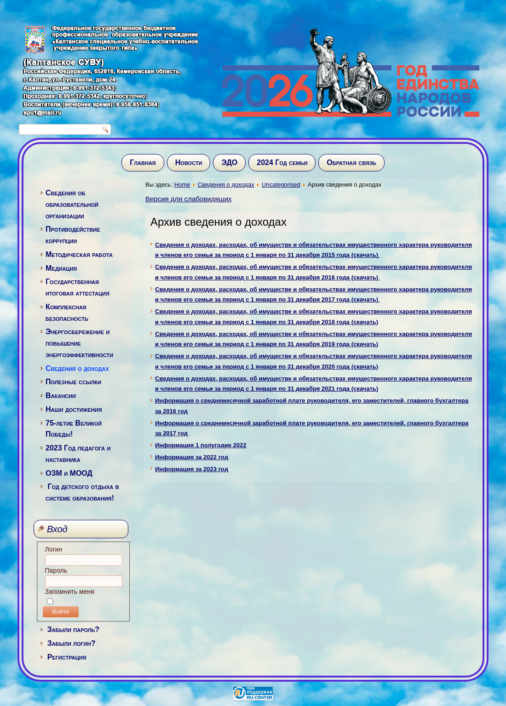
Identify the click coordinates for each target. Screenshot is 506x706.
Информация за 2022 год (191, 457)
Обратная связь (351, 162)
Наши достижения (74, 409)
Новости (188, 162)
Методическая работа (79, 254)
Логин (54, 549)
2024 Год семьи (282, 162)
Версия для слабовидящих (188, 199)
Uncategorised (281, 184)
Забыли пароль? (73, 629)
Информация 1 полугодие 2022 (201, 445)
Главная (142, 162)
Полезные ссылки (73, 382)
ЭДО (229, 162)
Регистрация (66, 657)
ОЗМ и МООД (69, 473)
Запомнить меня (69, 591)
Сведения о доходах (77, 368)
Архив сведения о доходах (218, 222)
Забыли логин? (71, 643)
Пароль (56, 570)
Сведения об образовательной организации (72, 204)
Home (182, 184)
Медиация (61, 268)
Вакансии (61, 395)
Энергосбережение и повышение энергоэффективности (79, 343)
